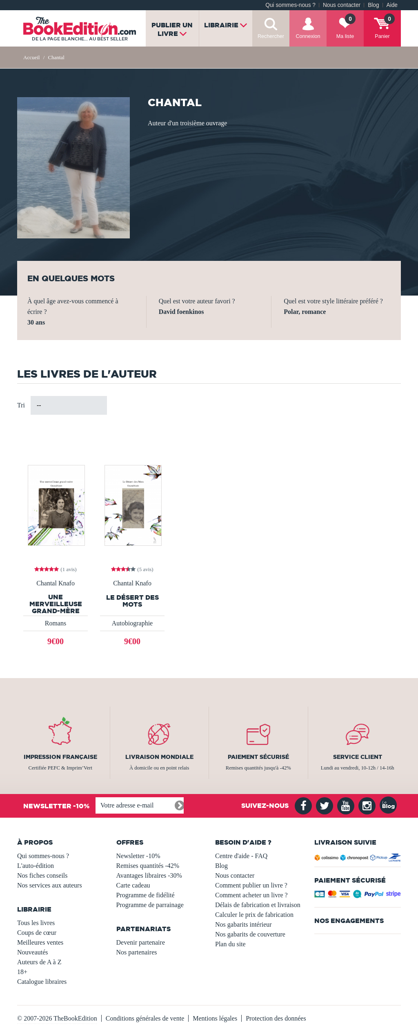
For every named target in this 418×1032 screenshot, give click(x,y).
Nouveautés (32, 952)
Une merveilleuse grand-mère (55, 604)
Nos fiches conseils (42, 875)
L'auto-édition (35, 865)
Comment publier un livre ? (251, 885)
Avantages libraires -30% (149, 875)
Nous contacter (341, 5)
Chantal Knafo (55, 583)
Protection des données (276, 1018)
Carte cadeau (133, 885)
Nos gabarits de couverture (250, 934)
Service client (357, 757)
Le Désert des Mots (132, 601)
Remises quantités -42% (148, 865)
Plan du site (230, 944)
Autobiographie (132, 623)
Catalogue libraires (42, 981)
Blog (373, 5)
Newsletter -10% (138, 855)
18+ (22, 971)
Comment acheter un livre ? (251, 895)
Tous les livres (36, 922)
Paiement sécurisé (258, 757)
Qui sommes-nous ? (290, 5)
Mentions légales (215, 1018)
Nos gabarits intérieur (243, 924)
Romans (55, 623)
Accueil (31, 57)
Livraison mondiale (159, 757)
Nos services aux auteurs (49, 885)
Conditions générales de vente (145, 1018)
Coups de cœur (36, 932)
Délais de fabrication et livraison (257, 904)
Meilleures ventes (40, 942)
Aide (392, 5)
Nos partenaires (136, 952)
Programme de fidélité (145, 895)
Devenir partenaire (140, 942)
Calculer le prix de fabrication (254, 914)
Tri (21, 405)
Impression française (60, 757)
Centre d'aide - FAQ (241, 855)
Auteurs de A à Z (39, 962)
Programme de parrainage (150, 904)
